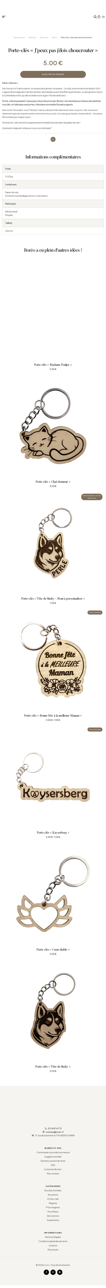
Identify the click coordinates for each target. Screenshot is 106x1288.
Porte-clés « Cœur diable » (53, 949)
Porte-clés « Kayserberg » (53, 832)
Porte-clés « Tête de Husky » (53, 1066)
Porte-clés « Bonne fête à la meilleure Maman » (53, 715)
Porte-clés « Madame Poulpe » (53, 365)
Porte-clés (44, 37)
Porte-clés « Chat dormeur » (53, 482)
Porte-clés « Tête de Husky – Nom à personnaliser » (53, 598)
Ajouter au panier (53, 74)
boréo (47, 1265)
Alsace (54, 37)
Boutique (32, 37)
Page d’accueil (19, 37)
